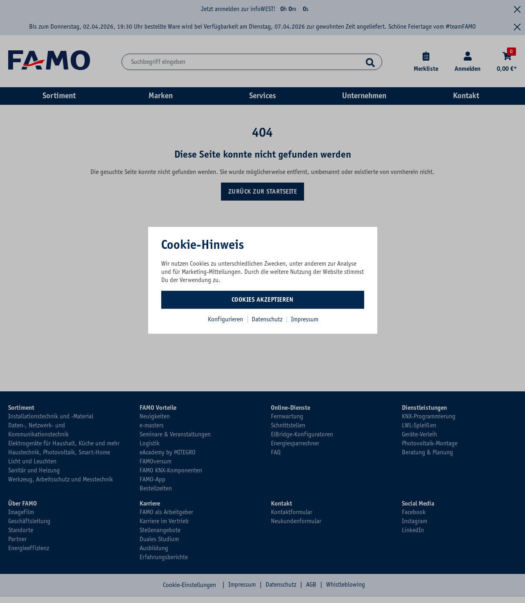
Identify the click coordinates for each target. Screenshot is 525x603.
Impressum (304, 319)
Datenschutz (268, 319)
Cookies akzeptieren (263, 299)
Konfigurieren (225, 319)
